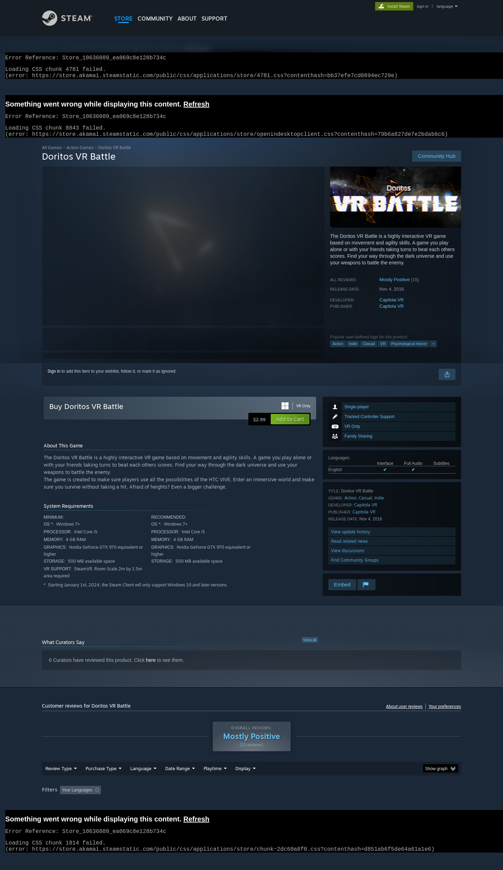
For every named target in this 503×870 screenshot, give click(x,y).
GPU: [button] (370, 803)
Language (140, 781)
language (445, 6)
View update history (350, 540)
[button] (290, 427)
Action (338, 352)
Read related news (349, 549)
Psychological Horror (409, 352)
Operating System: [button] (310, 803)
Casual (368, 352)
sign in (422, 6)
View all (309, 648)
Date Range (177, 781)
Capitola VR (391, 308)
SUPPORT (214, 18)
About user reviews (404, 714)
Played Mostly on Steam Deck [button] (252, 803)
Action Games (80, 156)
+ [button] (433, 352)
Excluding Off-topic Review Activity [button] (148, 803)
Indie (353, 352)
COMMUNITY (155, 18)
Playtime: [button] (201, 803)
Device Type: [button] (400, 803)
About (187, 18)
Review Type (58, 781)
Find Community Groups (355, 568)
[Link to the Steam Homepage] (72, 24)
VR (383, 352)
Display (242, 781)
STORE (123, 18)
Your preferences (445, 714)
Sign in (54, 379)
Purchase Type (101, 781)
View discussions (347, 559)
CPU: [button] (346, 803)
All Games (52, 156)
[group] (251, 804)
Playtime (212, 781)
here (151, 668)
